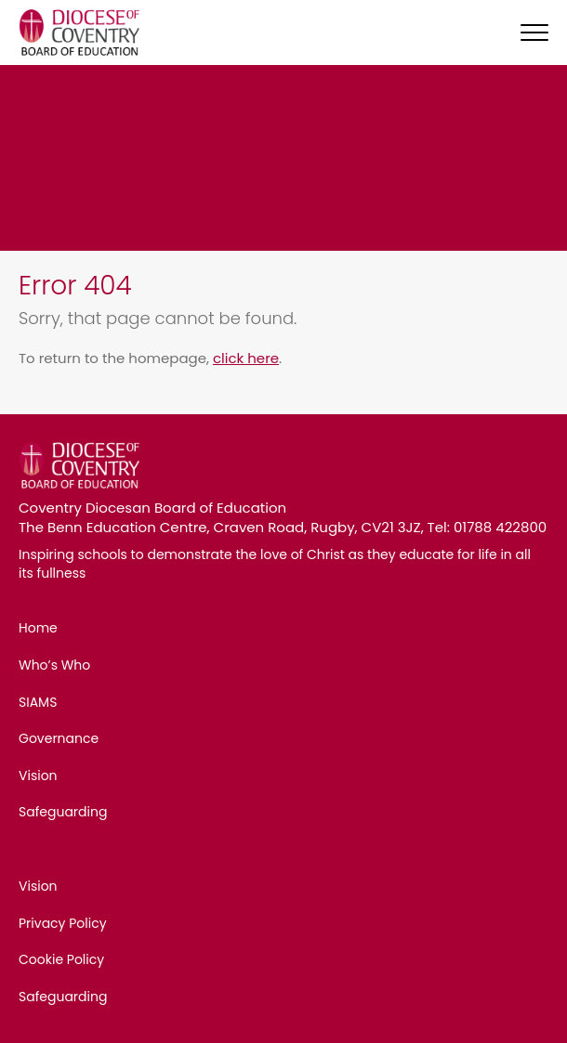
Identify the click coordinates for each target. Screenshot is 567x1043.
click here (246, 358)
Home (38, 628)
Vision (38, 775)
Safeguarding (63, 811)
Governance (59, 738)
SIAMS (38, 702)
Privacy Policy (63, 923)
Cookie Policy (61, 959)
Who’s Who (54, 665)
